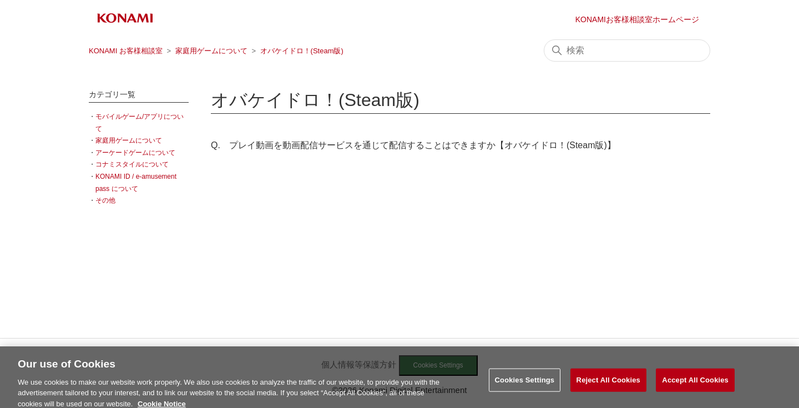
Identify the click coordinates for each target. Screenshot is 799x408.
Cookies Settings (525, 383)
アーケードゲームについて (135, 153)
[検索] (627, 50)
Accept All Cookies (695, 383)
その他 (105, 200)
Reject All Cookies (608, 383)
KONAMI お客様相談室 (126, 51)
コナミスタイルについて (132, 164)
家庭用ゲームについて (211, 51)
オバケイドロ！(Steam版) (301, 51)
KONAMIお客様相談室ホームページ (637, 19)
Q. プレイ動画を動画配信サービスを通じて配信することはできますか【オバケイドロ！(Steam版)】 (413, 145)
